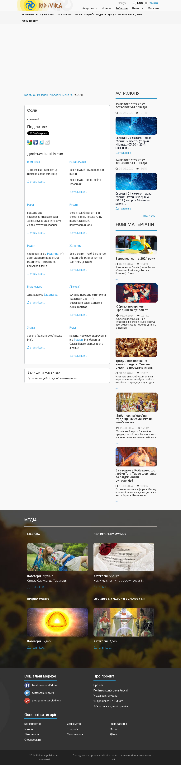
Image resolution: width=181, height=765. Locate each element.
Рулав (73, 327)
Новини (107, 8)
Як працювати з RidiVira (108, 701)
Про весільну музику (109, 534)
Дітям (138, 14)
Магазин (153, 8)
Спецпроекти (30, 21)
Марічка (33, 534)
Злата (31, 327)
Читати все (148, 215)
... (136, 273)
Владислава (34, 286)
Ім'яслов (122, 8)
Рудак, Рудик (77, 162)
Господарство (64, 14)
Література (110, 14)
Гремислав (33, 162)
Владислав (50, 294)
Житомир (75, 245)
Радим (31, 245)
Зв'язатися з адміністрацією (111, 706)
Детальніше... (36, 181)
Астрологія (89, 8)
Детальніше (123, 152)
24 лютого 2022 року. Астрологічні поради (131, 162)
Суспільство (47, 14)
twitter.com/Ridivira (39, 693)
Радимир (52, 253)
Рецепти (137, 8)
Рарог (30, 204)
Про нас (98, 685)
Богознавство (30, 14)
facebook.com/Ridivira (41, 685)
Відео (47, 641)
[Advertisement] (90, 58)
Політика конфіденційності (110, 690)
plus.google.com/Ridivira (42, 700)
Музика (48, 576)
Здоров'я (88, 14)
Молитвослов (126, 14)
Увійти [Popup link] (153, 3)
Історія (78, 14)
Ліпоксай (74, 286)
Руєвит (73, 204)
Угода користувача (105, 695)
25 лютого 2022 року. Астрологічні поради (131, 106)
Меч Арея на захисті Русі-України (119, 599)
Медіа (99, 14)
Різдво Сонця (38, 599)
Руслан (78, 339)
